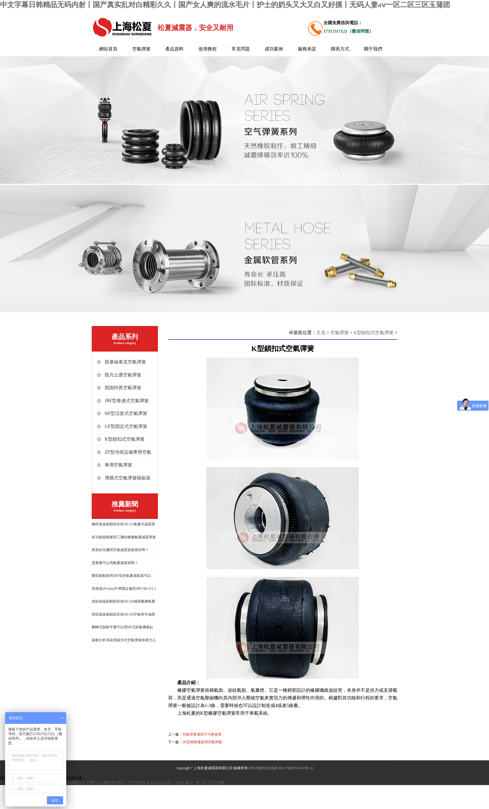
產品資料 (174, 48)
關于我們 (373, 48)
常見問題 (241, 48)
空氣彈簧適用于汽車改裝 (202, 734)
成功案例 (274, 48)
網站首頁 (108, 48)
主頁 (320, 332)
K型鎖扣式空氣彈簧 (373, 332)
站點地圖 (270, 768)
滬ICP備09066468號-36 (295, 768)
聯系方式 (340, 48)
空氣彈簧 (141, 48)
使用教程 (207, 48)
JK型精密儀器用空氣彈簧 (202, 742)
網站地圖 (256, 768)
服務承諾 (307, 48)
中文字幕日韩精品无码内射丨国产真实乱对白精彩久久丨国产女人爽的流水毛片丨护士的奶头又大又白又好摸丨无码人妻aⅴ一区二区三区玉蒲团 (225, 5)
